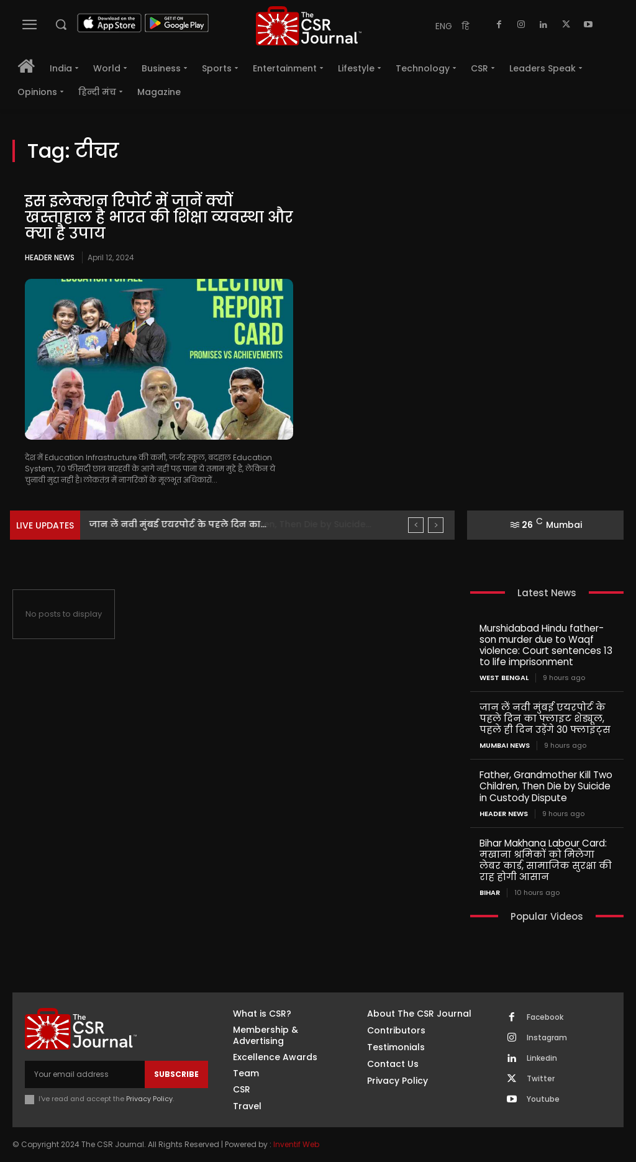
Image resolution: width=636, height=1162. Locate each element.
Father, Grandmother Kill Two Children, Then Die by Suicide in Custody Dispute (545, 786)
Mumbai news (504, 745)
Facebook (545, 1017)
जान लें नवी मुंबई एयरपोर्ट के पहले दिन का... (177, 524)
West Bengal (504, 678)
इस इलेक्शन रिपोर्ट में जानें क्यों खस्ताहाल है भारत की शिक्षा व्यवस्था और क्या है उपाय (145, 217)
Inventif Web (296, 1143)
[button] (61, 24)
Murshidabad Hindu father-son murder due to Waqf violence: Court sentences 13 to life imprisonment (545, 645)
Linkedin (542, 1058)
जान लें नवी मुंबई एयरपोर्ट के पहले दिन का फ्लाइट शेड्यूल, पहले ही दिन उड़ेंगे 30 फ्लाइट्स (544, 718)
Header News (50, 257)
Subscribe (176, 1073)
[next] (435, 525)
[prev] (416, 525)
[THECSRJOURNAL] (308, 25)
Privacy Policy (149, 1099)
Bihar (489, 892)
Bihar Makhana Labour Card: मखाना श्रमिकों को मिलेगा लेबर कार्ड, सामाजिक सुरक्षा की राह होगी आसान (545, 859)
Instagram (547, 1037)
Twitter (541, 1078)
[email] (85, 1073)
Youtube (543, 1099)
